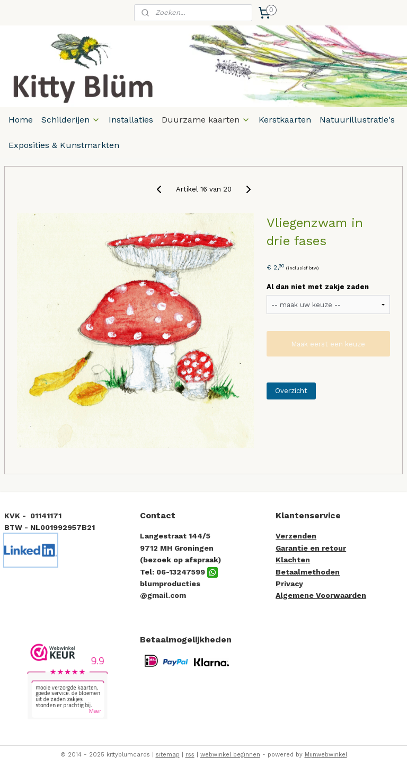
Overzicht (291, 390)
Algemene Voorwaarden (321, 595)
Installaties (131, 120)
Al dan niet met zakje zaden (318, 287)
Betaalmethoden (308, 572)
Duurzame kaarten (206, 120)
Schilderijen (70, 120)
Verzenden (296, 536)
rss (189, 754)
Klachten (293, 559)
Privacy (289, 583)
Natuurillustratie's (357, 120)
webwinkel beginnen (230, 754)
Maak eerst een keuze (328, 343)
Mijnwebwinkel (326, 754)
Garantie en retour (311, 548)
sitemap (168, 754)
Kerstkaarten (285, 120)
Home (20, 120)
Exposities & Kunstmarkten (63, 145)
